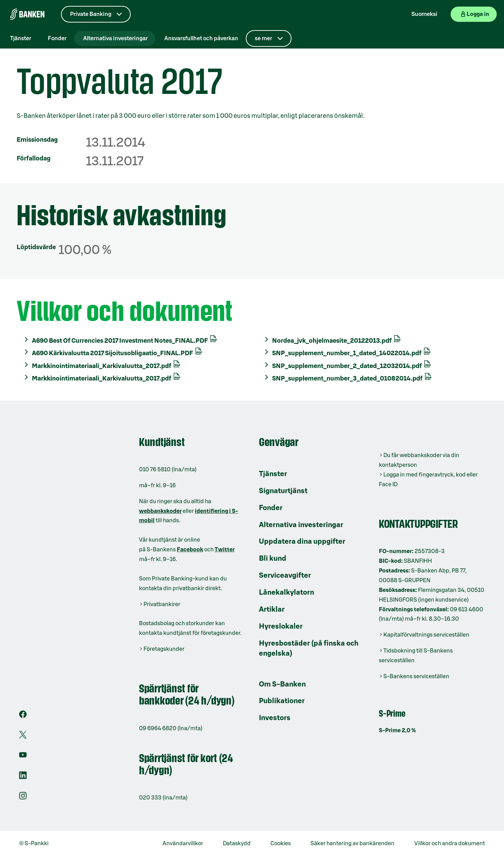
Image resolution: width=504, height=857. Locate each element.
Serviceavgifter (285, 575)
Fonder (57, 38)
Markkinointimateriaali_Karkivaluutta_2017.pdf (106, 364)
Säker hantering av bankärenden (352, 843)
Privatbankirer (162, 604)
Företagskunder (164, 649)
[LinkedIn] (23, 777)
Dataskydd (237, 843)
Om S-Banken (282, 684)
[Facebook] (23, 716)
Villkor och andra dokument (449, 843)
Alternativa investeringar (115, 38)
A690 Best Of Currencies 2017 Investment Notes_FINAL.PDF (124, 339)
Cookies (280, 843)
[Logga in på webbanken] (474, 14)
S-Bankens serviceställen (416, 676)
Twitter (225, 549)
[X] (23, 737)
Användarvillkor (183, 843)
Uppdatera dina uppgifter (302, 541)
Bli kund (272, 558)
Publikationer (282, 701)
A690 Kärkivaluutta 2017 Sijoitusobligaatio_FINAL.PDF (117, 351)
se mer (263, 38)
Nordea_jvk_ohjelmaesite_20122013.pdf (336, 339)
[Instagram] (23, 798)
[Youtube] (23, 757)
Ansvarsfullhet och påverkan (201, 38)
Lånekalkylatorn (286, 592)
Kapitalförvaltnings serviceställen (426, 635)
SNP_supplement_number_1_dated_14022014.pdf (351, 351)
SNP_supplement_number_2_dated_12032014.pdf (351, 364)
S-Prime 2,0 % (397, 730)
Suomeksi (424, 14)
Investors (274, 718)
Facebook (190, 549)
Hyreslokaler (281, 626)
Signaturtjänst (283, 491)
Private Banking (90, 14)
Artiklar (272, 609)
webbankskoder (160, 511)
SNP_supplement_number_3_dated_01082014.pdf (352, 377)
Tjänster (20, 38)
